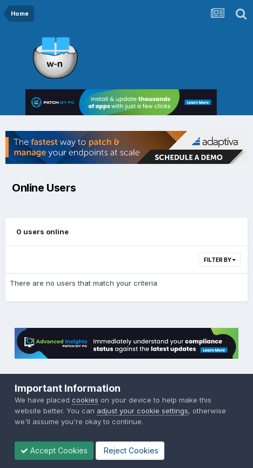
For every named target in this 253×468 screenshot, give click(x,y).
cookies (85, 400)
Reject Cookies (130, 450)
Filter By (220, 259)
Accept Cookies (54, 450)
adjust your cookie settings (142, 410)
